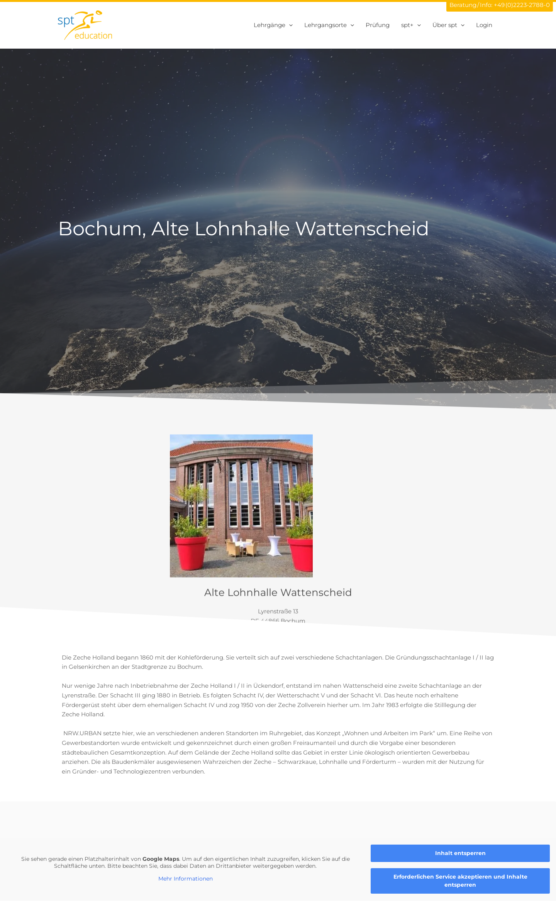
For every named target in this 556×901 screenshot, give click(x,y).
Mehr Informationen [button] (185, 879)
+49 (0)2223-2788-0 (522, 4)
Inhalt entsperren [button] (460, 853)
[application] (289, 25)
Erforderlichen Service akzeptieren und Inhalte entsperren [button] (460, 880)
